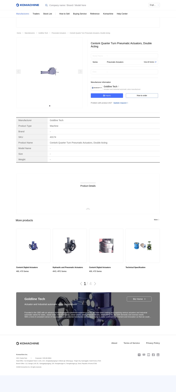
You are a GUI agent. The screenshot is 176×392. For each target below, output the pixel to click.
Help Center (122, 14)
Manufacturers (22, 14)
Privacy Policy (153, 360)
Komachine (108, 14)
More (156, 236)
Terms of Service (132, 360)
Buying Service (80, 14)
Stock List (47, 14)
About (114, 360)
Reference (95, 14)
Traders (36, 14)
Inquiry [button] (107, 112)
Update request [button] (119, 120)
